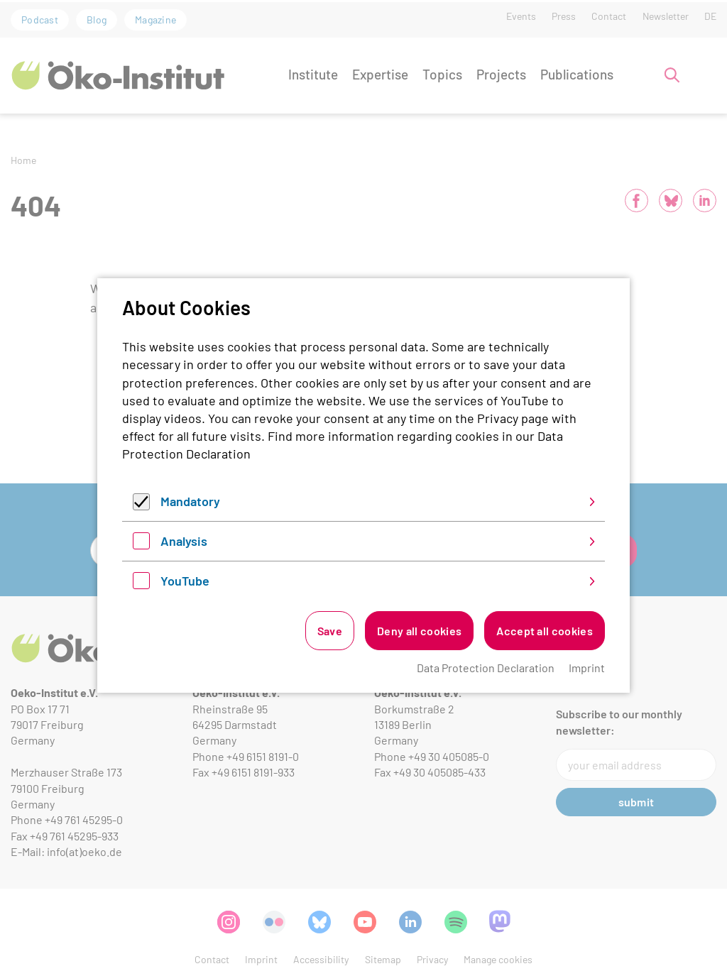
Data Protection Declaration (485, 667)
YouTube (184, 580)
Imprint (587, 667)
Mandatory (190, 501)
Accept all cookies (544, 630)
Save (329, 630)
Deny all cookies (419, 630)
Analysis (183, 541)
